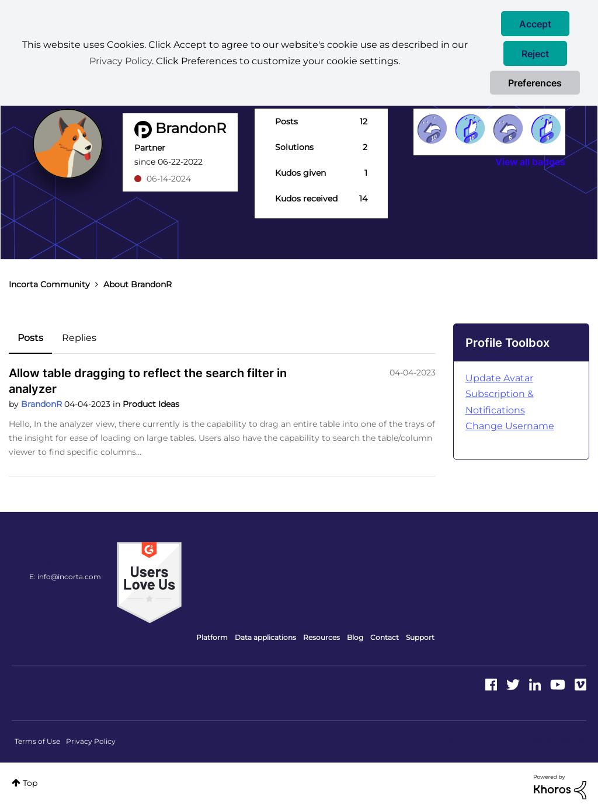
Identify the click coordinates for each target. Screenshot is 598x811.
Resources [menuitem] (321, 637)
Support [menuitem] (420, 637)
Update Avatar (499, 378)
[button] (535, 23)
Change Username (509, 425)
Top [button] (30, 783)
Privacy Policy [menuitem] (91, 741)
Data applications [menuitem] (265, 637)
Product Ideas (151, 404)
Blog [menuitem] (355, 637)
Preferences (535, 83)
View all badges (530, 162)
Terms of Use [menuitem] (37, 741)
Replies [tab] (79, 337)
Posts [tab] (30, 337)
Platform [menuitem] (212, 637)
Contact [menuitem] (384, 637)
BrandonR (42, 404)
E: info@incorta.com (65, 576)
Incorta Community (49, 284)
